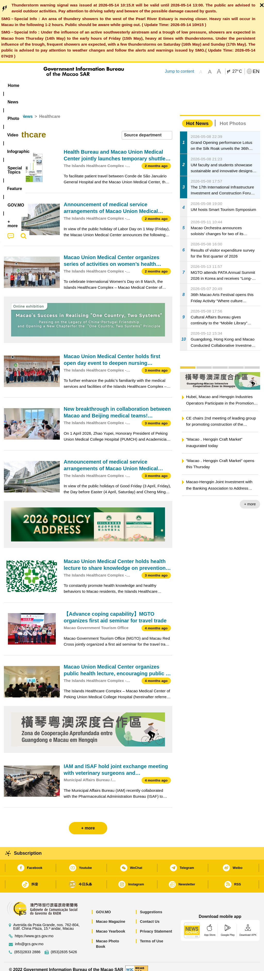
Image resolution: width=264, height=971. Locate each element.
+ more (250, 498)
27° (237, 71)
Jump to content (179, 71)
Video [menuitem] (78, 85)
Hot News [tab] (197, 117)
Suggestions (151, 906)
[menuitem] (35, 85)
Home (9, 111)
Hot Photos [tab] (233, 117)
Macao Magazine (110, 916)
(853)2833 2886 (27, 946)
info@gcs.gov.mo (29, 938)
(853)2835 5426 (64, 946)
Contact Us (150, 916)
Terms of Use (151, 935)
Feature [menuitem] (173, 85)
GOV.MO (103, 906)
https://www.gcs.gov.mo (34, 930)
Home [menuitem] (13, 85)
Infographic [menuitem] (106, 85)
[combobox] (147, 130)
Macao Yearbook (110, 925)
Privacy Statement (156, 925)
